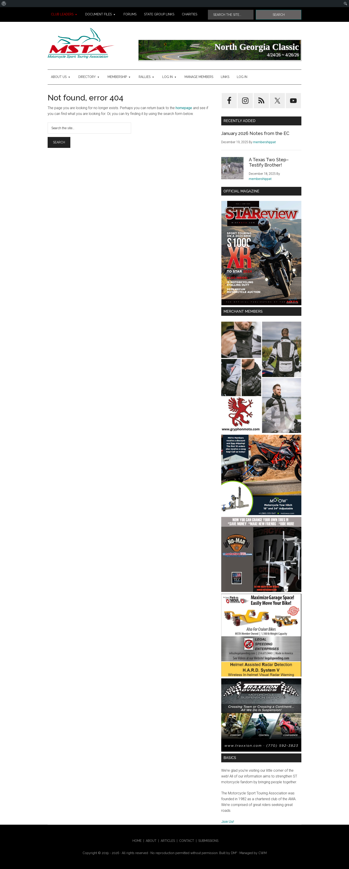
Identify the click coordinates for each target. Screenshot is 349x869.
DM (234, 853)
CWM (262, 853)
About (151, 840)
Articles (168, 840)
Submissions (208, 840)
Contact (186, 840)
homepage (184, 108)
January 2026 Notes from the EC (255, 133)
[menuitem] (4, 3)
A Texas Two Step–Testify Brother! (269, 162)
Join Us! (227, 822)
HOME (137, 840)
